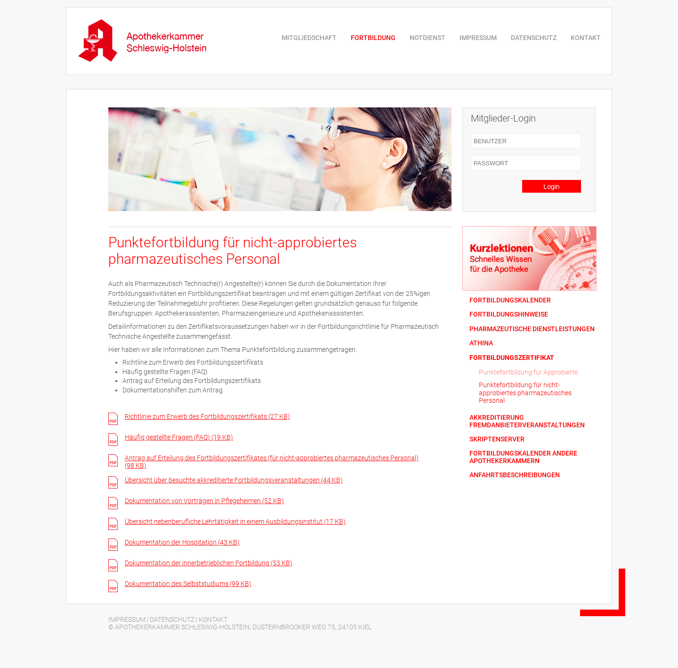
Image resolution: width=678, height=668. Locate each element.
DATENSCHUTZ (534, 37)
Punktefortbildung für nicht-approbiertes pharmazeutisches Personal (525, 393)
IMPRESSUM (478, 37)
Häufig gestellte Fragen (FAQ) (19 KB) (179, 437)
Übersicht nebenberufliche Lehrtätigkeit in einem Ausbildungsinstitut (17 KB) (235, 521)
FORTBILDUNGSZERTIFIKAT (511, 357)
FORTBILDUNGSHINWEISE (508, 314)
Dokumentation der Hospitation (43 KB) (182, 542)
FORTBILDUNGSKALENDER (510, 300)
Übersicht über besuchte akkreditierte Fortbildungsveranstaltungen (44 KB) (234, 480)
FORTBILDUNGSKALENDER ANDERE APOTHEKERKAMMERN (523, 457)
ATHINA (481, 343)
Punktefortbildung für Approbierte (528, 372)
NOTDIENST (427, 37)
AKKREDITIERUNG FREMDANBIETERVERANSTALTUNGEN (527, 421)
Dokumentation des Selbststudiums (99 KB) (188, 583)
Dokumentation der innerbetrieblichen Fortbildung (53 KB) (208, 563)
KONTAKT (586, 37)
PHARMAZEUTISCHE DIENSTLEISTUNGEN (532, 329)
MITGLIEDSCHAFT (309, 37)
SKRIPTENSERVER (497, 439)
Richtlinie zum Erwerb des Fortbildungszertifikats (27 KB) (207, 416)
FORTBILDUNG (373, 37)
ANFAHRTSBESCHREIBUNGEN (514, 475)
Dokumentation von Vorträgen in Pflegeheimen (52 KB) (204, 501)
